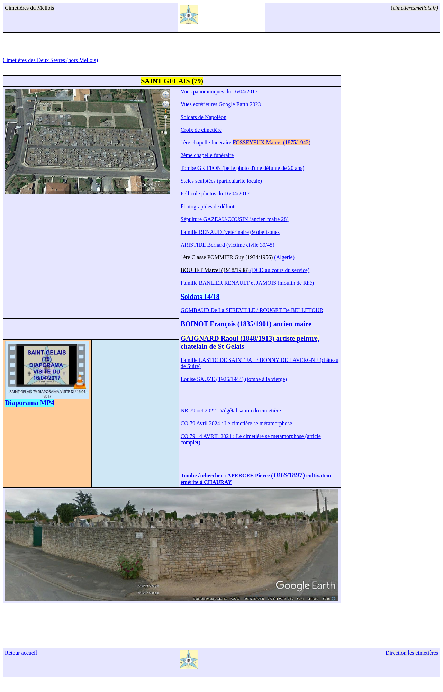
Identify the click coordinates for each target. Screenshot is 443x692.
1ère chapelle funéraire (206, 142)
